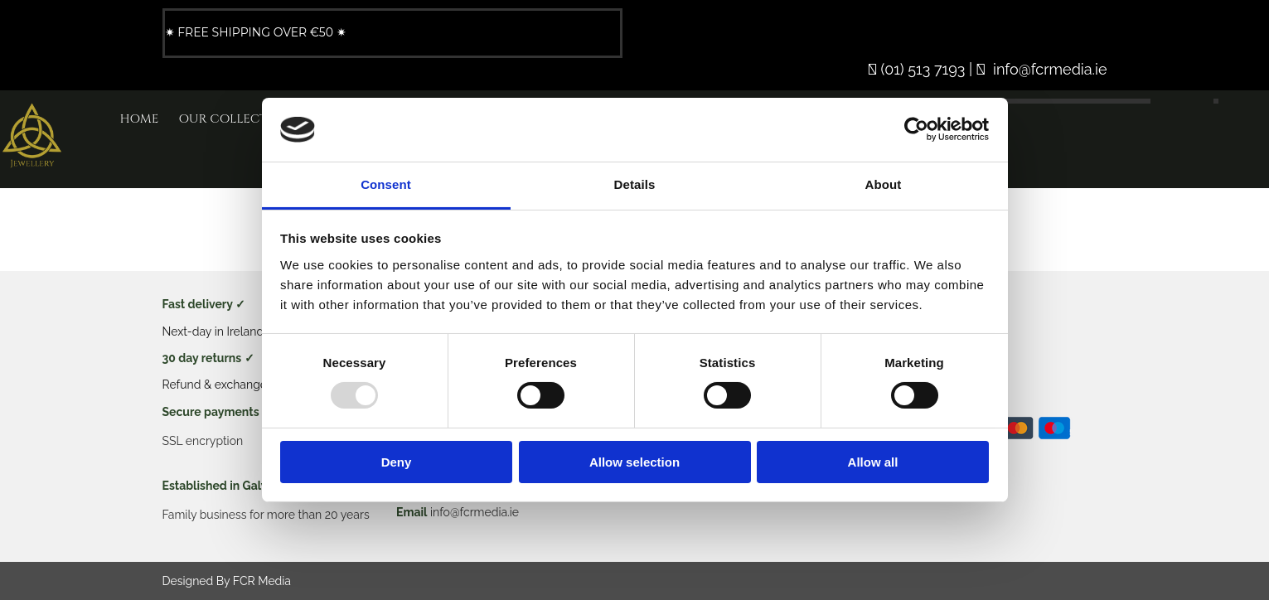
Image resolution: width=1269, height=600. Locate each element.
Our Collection (235, 119)
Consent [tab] (386, 184)
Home (139, 119)
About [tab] (883, 184)
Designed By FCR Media (227, 581)
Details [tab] (635, 184)
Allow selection (634, 462)
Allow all (873, 462)
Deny (396, 462)
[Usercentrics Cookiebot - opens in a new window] (916, 129)
